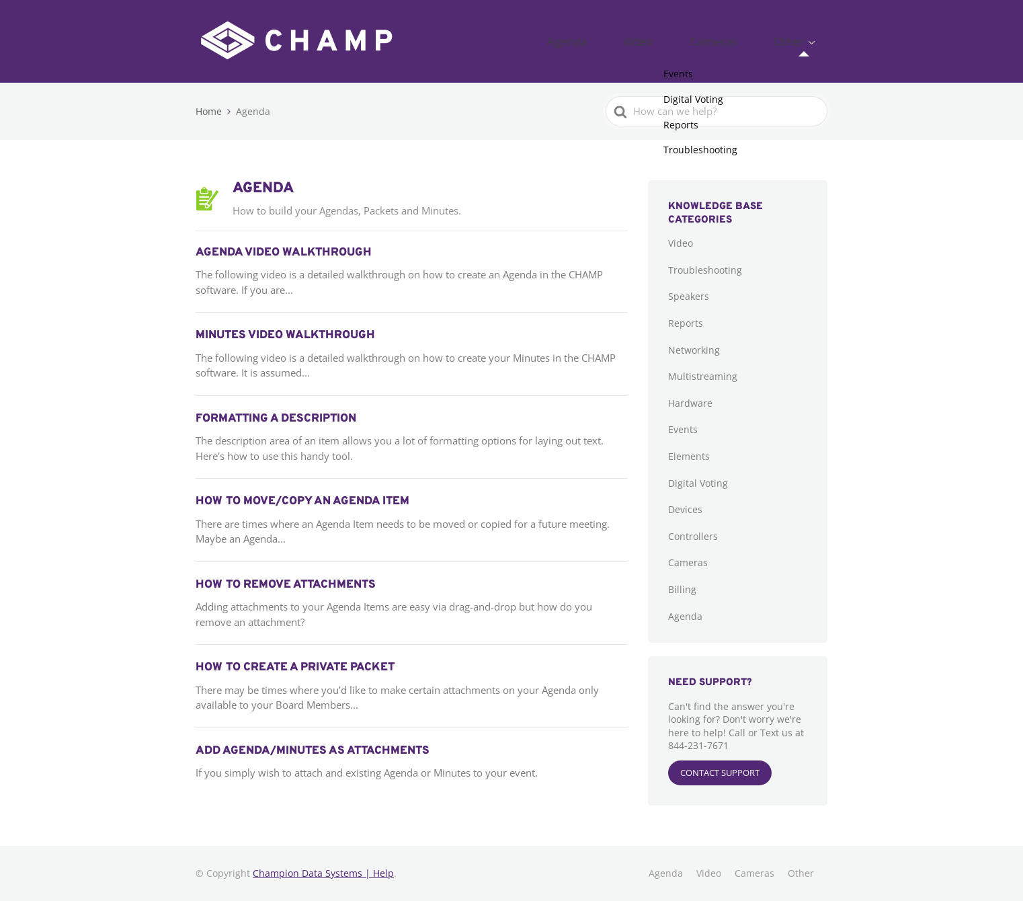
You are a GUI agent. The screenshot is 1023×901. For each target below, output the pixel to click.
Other (798, 41)
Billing (682, 589)
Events (683, 429)
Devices (685, 509)
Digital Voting (698, 483)
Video (689, 41)
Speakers (688, 296)
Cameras (743, 41)
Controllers (693, 536)
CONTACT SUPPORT (720, 773)
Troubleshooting (705, 270)
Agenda (637, 41)
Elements (689, 456)
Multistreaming (702, 376)
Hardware (690, 403)
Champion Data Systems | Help (323, 873)
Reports (685, 323)
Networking (694, 350)
